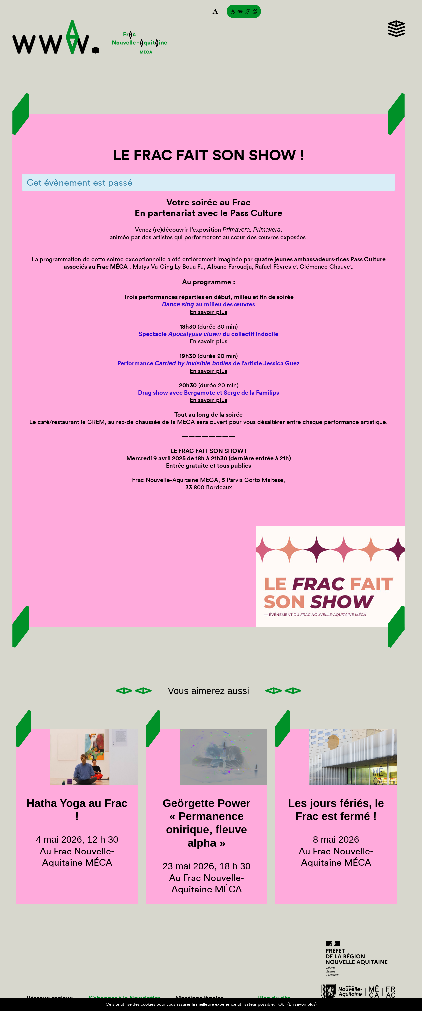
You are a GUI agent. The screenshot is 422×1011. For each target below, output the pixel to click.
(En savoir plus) (302, 1004)
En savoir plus (208, 312)
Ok (281, 1004)
